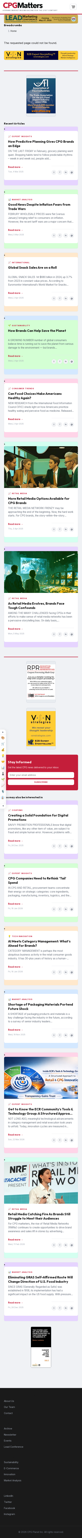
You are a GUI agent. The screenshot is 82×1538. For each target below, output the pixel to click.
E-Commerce (11, 1468)
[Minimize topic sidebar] (3, 806)
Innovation (9, 1474)
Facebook (9, 1508)
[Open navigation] (73, 7)
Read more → (15, 167)
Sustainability (11, 1462)
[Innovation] (3, 755)
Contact (8, 1413)
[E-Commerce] (3, 744)
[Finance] (3, 750)
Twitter (8, 1502)
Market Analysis (12, 1480)
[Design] (3, 738)
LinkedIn (8, 1495)
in (66, 172)
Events (8, 1440)
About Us (9, 1401)
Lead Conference (13, 1446)
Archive (8, 1428)
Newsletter (10, 1434)
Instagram (9, 1514)
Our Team (9, 1407)
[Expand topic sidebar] (3, 732)
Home (14, 31)
